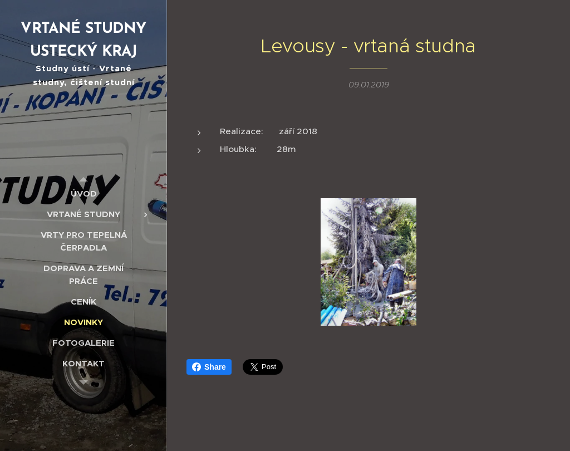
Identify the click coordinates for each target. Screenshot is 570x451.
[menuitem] (83, 193)
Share (209, 366)
